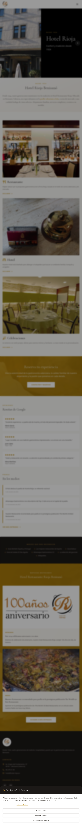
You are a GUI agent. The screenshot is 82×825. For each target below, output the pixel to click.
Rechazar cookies (41, 815)
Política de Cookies (22, 805)
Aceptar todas (41, 810)
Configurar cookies (41, 820)
